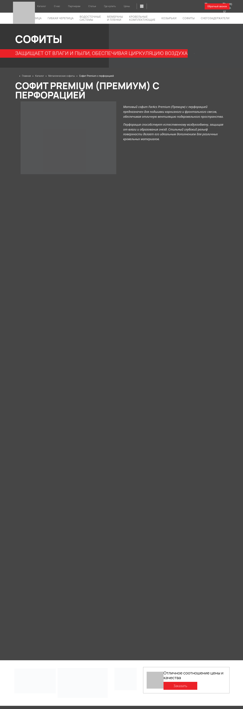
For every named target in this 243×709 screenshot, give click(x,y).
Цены (127, 6)
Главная (26, 76)
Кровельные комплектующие (142, 18)
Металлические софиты (61, 76)
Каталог (41, 6)
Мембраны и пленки (115, 18)
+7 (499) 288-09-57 (189, 6)
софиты (189, 18)
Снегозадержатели (215, 18)
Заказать (180, 686)
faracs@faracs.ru (161, 6)
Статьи (92, 6)
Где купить (110, 6)
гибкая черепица (60, 18)
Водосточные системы (90, 18)
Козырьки (169, 18)
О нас (57, 6)
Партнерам (74, 6)
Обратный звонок (217, 6)
